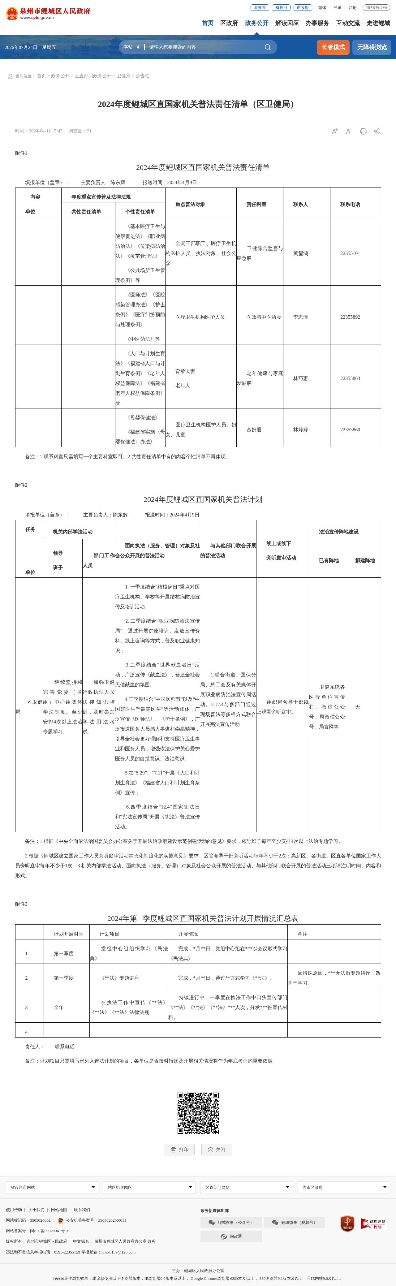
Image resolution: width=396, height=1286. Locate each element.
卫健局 (124, 75)
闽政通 (231, 1236)
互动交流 (348, 23)
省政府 (281, 7)
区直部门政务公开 (93, 75)
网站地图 (59, 1209)
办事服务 (317, 23)
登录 (338, 7)
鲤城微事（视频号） (294, 1222)
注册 (353, 7)
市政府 (303, 7)
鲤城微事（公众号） (231, 1222)
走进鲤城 (378, 23)
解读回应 (287, 23)
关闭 (216, 1150)
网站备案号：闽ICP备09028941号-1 (37, 1230)
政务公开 (257, 23)
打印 (179, 1150)
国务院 (260, 7)
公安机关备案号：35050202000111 (92, 1220)
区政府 (229, 23)
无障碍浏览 (372, 47)
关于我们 (36, 1209)
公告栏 (142, 75)
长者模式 (333, 47)
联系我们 (82, 1209)
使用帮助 (14, 1209)
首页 (207, 23)
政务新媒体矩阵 (214, 1210)
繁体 (322, 7)
